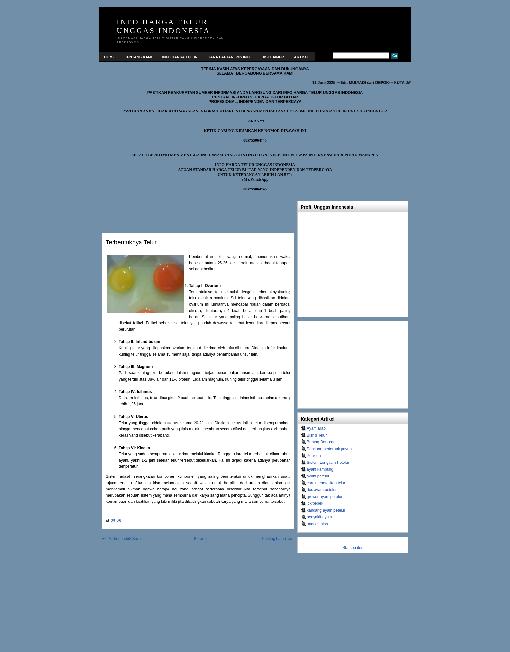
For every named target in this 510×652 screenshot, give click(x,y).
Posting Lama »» (277, 538)
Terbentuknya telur (131, 242)
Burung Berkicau (321, 442)
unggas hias (317, 524)
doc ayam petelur (322, 490)
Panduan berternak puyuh (329, 449)
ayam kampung (320, 469)
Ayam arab (316, 428)
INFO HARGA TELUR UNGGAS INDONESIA (163, 26)
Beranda (201, 538)
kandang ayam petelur (326, 510)
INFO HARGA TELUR (180, 57)
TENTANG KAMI (138, 57)
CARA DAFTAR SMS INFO (230, 57)
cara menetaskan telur (326, 483)
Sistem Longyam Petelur (328, 462)
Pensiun (314, 455)
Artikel (302, 57)
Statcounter (352, 547)
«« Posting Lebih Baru (121, 538)
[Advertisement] (178, 210)
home (109, 57)
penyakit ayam (319, 517)
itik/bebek (315, 503)
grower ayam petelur (324, 496)
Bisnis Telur (317, 435)
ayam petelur (318, 476)
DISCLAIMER (273, 57)
